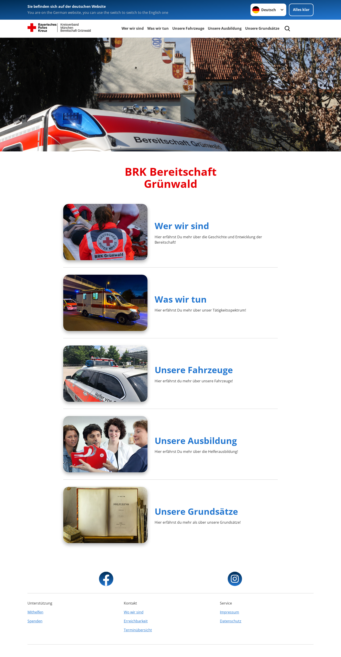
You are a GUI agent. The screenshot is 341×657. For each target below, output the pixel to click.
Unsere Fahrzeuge (188, 28)
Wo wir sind (133, 612)
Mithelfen (35, 612)
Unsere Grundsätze (262, 28)
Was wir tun (158, 28)
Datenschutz (230, 621)
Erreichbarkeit (136, 621)
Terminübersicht (138, 630)
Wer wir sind (133, 28)
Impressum (229, 612)
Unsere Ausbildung (225, 28)
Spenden (34, 621)
